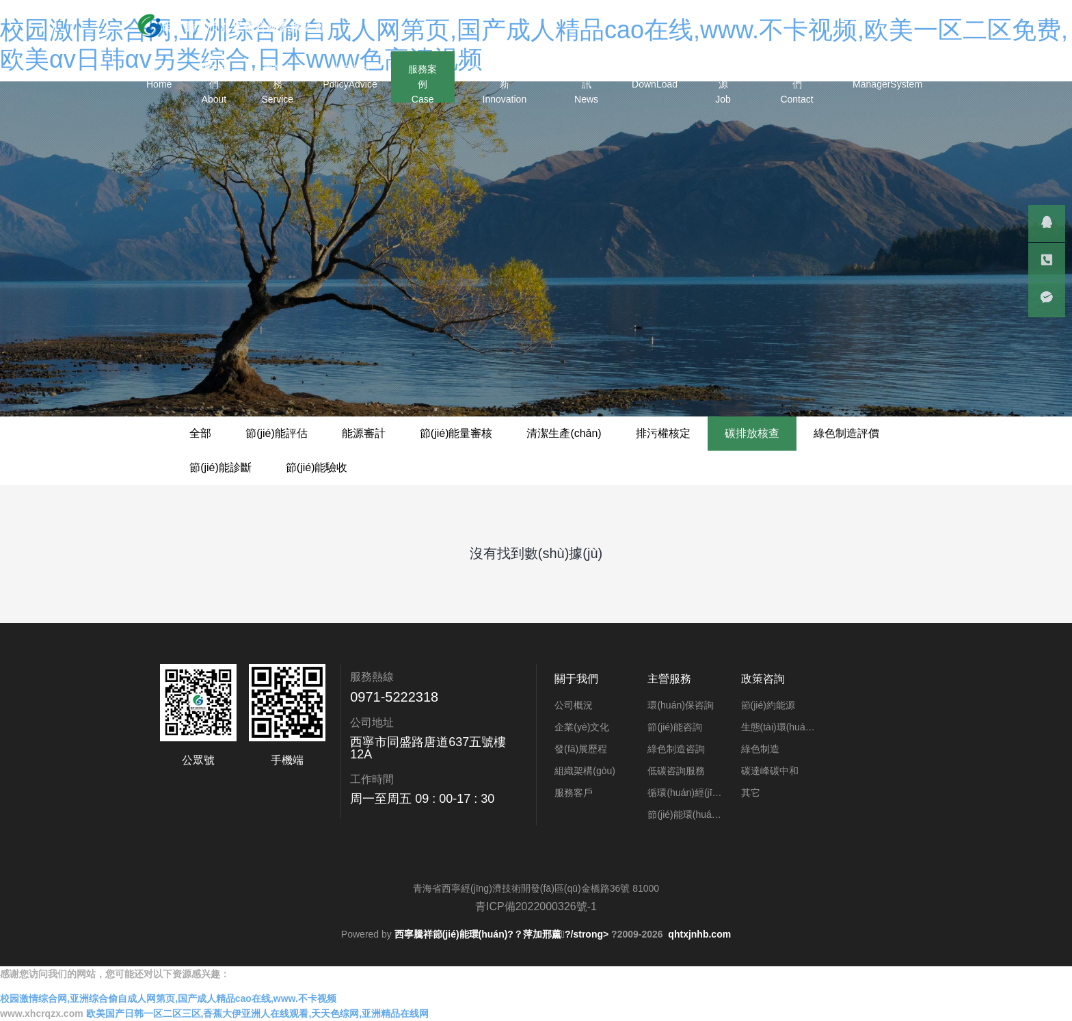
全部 (200, 433)
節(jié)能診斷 (220, 467)
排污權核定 (663, 433)
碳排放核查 (752, 433)
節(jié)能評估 (276, 433)
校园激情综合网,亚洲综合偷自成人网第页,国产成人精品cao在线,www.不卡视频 (168, 998)
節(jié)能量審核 (456, 433)
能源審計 (364, 433)
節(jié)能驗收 (317, 467)
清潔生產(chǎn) (563, 433)
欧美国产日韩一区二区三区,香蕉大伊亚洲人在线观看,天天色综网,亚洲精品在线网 (257, 1013)
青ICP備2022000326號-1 (536, 906)
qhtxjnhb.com (699, 934)
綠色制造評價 (846, 433)
